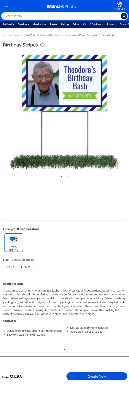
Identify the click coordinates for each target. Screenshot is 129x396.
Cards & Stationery (93, 24)
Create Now (97, 376)
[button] (42, 45)
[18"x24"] (25, 267)
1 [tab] (61, 176)
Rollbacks (8, 24)
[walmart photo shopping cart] (119, 7)
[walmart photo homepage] (61, 7)
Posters (111, 24)
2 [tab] (67, 176)
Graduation (39, 24)
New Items (23, 24)
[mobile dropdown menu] (6, 7)
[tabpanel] (64, 111)
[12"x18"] (10, 267)
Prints (76, 24)
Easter (53, 24)
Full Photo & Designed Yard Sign (43, 35)
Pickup (65, 24)
